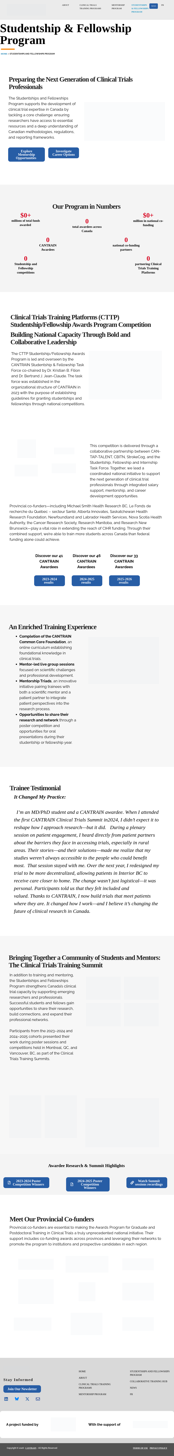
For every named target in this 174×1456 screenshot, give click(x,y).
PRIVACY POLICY (158, 1448)
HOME (4, 54)
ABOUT (69, 5)
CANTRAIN (30, 1448)
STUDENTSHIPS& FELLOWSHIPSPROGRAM (140, 9)
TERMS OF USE (140, 1448)
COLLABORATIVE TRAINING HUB (148, 1381)
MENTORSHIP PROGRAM (92, 1394)
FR (162, 5)
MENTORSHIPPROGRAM (118, 7)
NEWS (153, 6)
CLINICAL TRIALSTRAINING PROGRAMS (94, 7)
